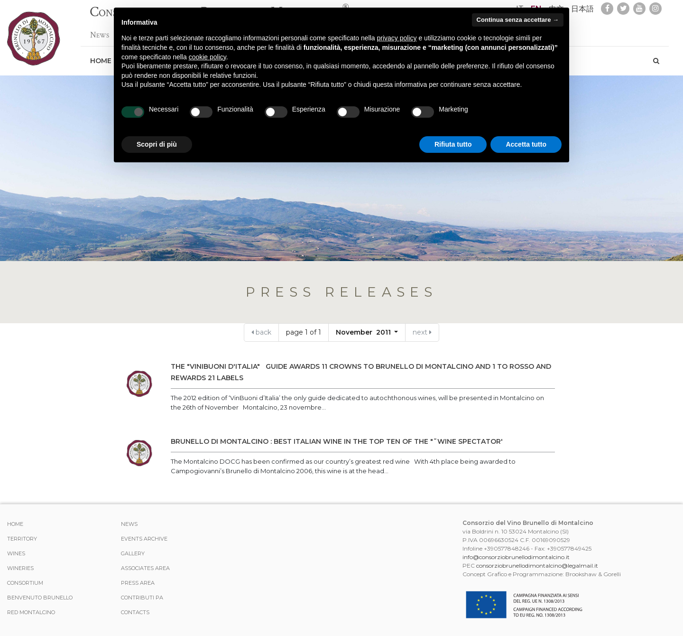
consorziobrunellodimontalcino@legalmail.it (537, 565)
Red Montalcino (31, 612)
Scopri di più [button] (157, 144)
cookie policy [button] (207, 57)
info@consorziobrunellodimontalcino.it (516, 557)
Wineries (20, 568)
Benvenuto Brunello (40, 597)
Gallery (133, 553)
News (99, 30)
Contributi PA (142, 597)
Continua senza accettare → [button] (518, 19)
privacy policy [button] (397, 38)
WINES (16, 553)
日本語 (582, 8)
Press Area (138, 583)
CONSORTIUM (25, 583)
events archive (144, 538)
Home (100, 56)
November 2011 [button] (364, 332)
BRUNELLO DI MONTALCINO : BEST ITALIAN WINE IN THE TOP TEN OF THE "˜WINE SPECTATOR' (337, 441)
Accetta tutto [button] (526, 144)
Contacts (135, 612)
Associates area (145, 568)
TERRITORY (22, 538)
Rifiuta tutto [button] (453, 144)
